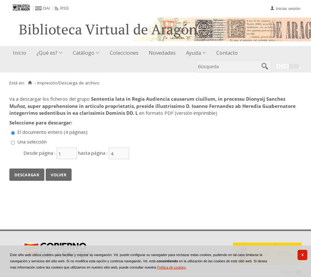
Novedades (162, 52)
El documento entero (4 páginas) (52, 132)
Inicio (19, 52)
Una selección (32, 141)
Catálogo (83, 52)
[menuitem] (21, 53)
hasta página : (93, 153)
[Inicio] (30, 83)
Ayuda (193, 52)
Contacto (227, 52)
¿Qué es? (47, 52)
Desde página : (39, 153)
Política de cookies (171, 267)
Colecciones (124, 52)
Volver (59, 174)
